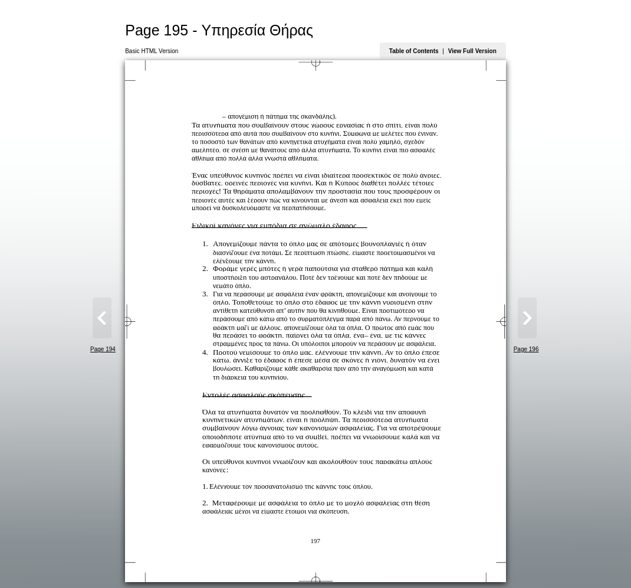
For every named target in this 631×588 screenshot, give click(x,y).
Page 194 (103, 349)
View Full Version (472, 51)
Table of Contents (414, 51)
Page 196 (526, 349)
